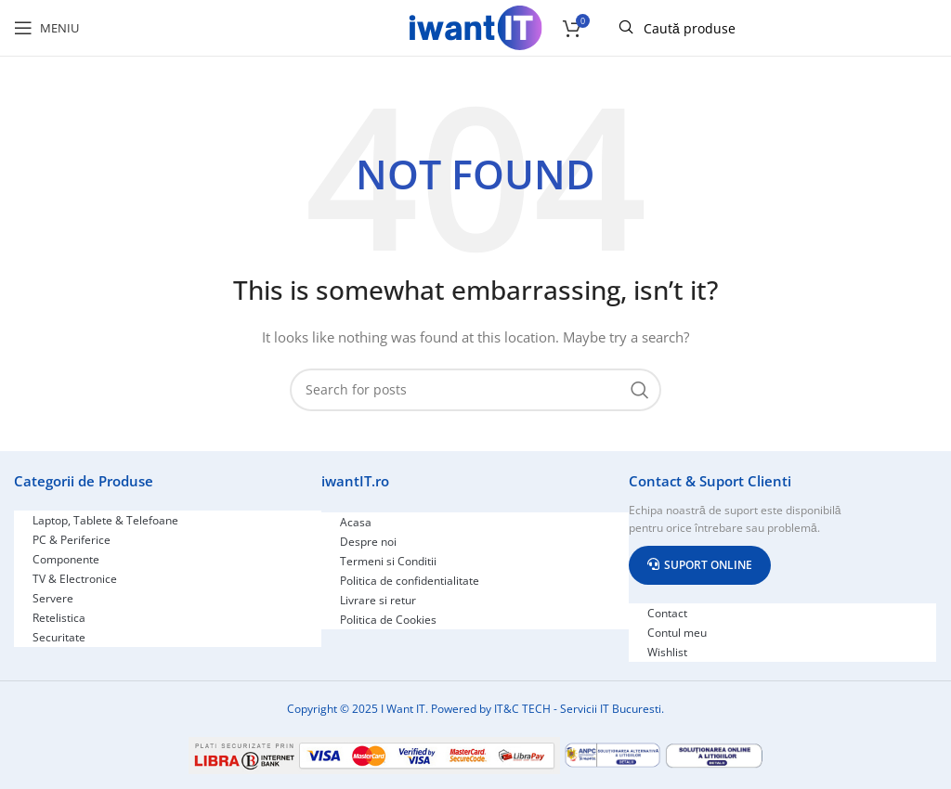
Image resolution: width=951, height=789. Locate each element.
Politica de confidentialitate (409, 581)
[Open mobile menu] (46, 27)
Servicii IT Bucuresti (610, 709)
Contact (667, 613)
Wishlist (667, 652)
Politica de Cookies (388, 619)
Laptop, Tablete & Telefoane (105, 520)
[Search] (475, 390)
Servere (53, 598)
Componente (66, 559)
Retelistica (59, 618)
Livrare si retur (378, 600)
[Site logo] (475, 26)
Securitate (59, 637)
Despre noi (368, 542)
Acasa (355, 522)
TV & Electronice (75, 579)
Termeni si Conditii (388, 561)
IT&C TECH (522, 709)
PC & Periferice (72, 540)
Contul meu (677, 632)
